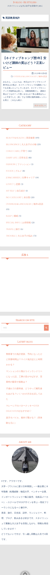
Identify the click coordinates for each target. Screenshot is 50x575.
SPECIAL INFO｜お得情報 (18, 222)
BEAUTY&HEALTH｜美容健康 (20, 137)
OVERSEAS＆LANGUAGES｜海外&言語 (30, 76)
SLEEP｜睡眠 (12, 216)
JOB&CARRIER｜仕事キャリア (20, 177)
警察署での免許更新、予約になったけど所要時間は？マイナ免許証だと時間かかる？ (24, 359)
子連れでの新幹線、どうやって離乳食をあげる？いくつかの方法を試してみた (24, 394)
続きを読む (40, 105)
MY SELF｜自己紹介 (15, 190)
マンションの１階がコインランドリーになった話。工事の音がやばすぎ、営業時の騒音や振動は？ (24, 376)
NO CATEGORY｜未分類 (18, 197)
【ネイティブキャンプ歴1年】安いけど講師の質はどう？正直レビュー (24, 63)
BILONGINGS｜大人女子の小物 (21, 144)
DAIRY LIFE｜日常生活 (17, 157)
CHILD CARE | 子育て (16, 151)
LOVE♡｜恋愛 (13, 184)
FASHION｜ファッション (18, 164)
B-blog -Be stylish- (25, 2)
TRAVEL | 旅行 (13, 229)
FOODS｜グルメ (14, 171)
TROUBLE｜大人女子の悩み (19, 235)
